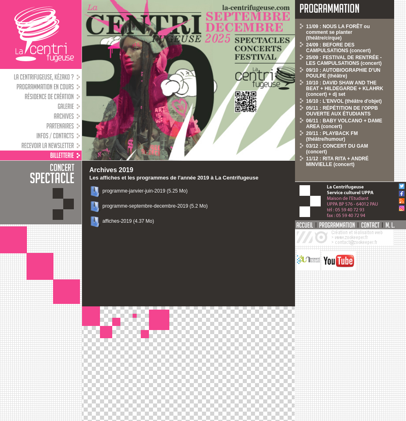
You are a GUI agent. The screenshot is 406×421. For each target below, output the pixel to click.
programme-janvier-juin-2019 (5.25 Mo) (145, 191)
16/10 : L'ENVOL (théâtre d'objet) (344, 101)
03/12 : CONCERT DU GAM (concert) (337, 149)
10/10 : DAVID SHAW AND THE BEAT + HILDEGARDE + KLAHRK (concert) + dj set (344, 88)
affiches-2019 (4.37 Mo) (128, 221)
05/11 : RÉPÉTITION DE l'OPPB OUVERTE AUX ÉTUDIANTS (342, 111)
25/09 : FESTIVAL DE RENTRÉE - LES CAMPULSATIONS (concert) (344, 60)
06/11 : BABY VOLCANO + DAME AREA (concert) (344, 123)
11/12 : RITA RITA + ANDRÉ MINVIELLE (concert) (337, 161)
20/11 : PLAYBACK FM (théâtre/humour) (332, 136)
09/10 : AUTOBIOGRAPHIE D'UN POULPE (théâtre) (343, 73)
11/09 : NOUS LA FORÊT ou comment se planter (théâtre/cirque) (338, 32)
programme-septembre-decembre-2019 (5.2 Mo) (155, 206)
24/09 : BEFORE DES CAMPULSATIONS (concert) (338, 47)
